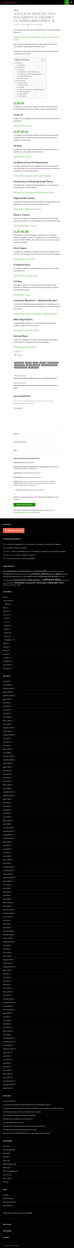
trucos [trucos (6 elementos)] (4, 583)
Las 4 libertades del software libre (13, 1122)
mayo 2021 (6, 849)
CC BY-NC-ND (20, 81)
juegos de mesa (19, 365)
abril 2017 (6, 984)
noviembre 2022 (8, 792)
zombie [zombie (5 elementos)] (18, 585)
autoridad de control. (32, 485)
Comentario (18, 408)
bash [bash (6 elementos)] (32, 571)
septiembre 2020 (8, 877)
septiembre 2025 (8, 695)
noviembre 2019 (8, 913)
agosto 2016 (7, 1013)
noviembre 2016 (8, 1002)
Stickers (7, 604)
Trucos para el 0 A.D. (9, 1101)
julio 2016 (6, 1017)
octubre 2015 (7, 1045)
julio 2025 (6, 703)
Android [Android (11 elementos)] (5, 571)
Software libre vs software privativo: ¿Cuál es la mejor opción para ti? (24, 1126)
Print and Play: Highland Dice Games (27, 209)
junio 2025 (6, 706)
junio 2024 (6, 738)
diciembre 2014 (8, 1081)
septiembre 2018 (8, 942)
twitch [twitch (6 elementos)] (12, 583)
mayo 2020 (6, 892)
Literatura (7, 632)
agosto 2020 (7, 881)
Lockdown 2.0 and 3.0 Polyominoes (29, 72)
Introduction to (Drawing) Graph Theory (30, 74)
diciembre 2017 (8, 959)
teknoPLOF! (6, 1153)
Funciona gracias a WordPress (11, 1245)
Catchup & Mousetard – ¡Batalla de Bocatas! (31, 89)
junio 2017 (6, 977)
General (5, 647)
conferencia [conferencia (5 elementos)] (61, 571)
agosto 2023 (7, 767)
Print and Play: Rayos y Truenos (25, 225)
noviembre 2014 (8, 1084)
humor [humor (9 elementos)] (13, 576)
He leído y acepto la (29, 490)
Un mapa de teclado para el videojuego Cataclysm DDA (20, 1129)
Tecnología (6, 665)
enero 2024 (6, 752)
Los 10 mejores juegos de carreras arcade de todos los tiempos (22, 1112)
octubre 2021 (7, 835)
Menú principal (71, 2)
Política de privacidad (36, 490)
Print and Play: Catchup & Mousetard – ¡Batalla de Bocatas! (36, 313)
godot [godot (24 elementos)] (58, 574)
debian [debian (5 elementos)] (21, 574)
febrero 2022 (7, 820)
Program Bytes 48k (9, 1150)
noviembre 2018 (8, 934)
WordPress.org (7, 1205)
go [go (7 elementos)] (55, 574)
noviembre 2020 (8, 870)
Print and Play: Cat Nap (22, 294)
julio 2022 (6, 802)
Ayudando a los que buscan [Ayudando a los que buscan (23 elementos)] (19, 571)
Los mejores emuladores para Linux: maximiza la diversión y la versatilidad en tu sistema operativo (33, 1108)
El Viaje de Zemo (24, 85)
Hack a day (6, 1160)
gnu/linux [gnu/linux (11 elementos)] (51, 574)
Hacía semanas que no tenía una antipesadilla (21, 558)
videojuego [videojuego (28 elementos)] (19, 582)
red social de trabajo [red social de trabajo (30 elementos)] (23, 579)
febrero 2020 (7, 902)
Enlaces (6, 657)
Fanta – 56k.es (7, 1178)
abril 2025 (6, 713)
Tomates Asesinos (10, 2)
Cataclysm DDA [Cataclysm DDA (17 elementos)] (40, 571)
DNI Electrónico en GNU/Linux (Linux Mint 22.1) (18, 1119)
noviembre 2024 (8, 728)
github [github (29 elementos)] (45, 573)
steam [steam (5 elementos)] (67, 580)
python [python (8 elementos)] (12, 580)
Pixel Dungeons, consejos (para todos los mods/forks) (19, 1115)
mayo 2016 (6, 1020)
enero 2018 (6, 956)
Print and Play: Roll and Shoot (24, 347)
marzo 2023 (6, 781)
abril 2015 (6, 1067)
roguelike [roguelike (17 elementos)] (36, 580)
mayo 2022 (6, 810)
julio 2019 (6, 920)
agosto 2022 (7, 799)
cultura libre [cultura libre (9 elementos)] (16, 574)
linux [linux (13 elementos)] (25, 576)
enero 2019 (6, 927)
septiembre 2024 (8, 735)
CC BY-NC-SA (20, 67)
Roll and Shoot (23, 94)
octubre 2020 (7, 874)
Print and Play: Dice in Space (24, 259)
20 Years (21, 70)
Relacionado (22, 96)
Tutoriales (6, 668)
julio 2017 (6, 974)
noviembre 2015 (8, 1042)
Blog (4, 607)
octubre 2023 (7, 763)
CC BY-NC (19, 63)
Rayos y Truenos (24, 78)
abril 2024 (6, 745)
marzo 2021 (6, 856)
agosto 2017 (7, 970)
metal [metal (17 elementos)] (29, 576)
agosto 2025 (7, 699)
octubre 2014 (7, 1088)
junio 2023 (6, 774)
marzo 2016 (6, 1027)
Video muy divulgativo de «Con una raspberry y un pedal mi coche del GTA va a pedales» (34, 544)
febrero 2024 (7, 749)
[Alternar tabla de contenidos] (42, 60)
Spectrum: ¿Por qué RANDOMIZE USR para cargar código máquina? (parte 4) (26, 1133)
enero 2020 (6, 906)
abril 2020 (6, 895)
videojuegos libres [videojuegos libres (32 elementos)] (55, 582)
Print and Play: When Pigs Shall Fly (26, 330)
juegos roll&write (21, 367)
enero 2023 (6, 788)
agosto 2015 (7, 1052)
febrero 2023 (7, 785)
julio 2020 (6, 885)
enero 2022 (6, 824)
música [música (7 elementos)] (60, 576)
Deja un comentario (35, 24)
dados (36, 362)
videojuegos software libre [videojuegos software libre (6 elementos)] (10, 585)
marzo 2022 (6, 817)
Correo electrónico (20, 442)
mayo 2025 (6, 710)
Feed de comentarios (9, 1202)
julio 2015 (6, 1056)
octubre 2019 (7, 917)
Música (6, 636)
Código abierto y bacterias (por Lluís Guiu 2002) (17, 1213)
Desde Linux (7, 1167)
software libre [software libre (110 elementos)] (52, 579)
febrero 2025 (7, 720)
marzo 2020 (6, 899)
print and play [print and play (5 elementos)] (6, 580)
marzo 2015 (6, 1070)
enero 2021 (6, 863)
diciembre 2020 (8, 867)
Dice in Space (23, 83)
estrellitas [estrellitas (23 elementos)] (36, 574)
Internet (5, 654)
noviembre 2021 (8, 831)
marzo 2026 (6, 685)
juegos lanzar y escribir (49, 365)
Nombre (17, 433)
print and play (33, 367)
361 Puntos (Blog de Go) (10, 1171)
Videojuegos (8, 640)
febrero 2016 (7, 1031)
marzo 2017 (6, 988)
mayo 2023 (6, 777)
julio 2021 (6, 845)
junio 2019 (6, 924)
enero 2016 (6, 1034)
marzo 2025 (6, 717)
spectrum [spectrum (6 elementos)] (63, 580)
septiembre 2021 (8, 838)
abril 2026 (6, 681)
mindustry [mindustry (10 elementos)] (35, 576)
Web (15, 450)
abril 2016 (6, 1024)
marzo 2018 (6, 952)
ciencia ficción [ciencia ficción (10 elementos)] (51, 571)
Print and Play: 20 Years (22, 156)
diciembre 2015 (8, 1038)
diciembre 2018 (8, 931)
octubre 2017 (7, 963)
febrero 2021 (7, 860)
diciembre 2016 (8, 999)
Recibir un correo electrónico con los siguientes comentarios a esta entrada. (36, 498)
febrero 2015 (7, 1074)
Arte (4, 597)
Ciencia (5, 611)
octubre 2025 (7, 692)
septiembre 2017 (8, 967)
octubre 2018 (7, 938)
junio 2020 (6, 888)
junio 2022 (6, 806)
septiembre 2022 (8, 795)
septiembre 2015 (8, 1049)
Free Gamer (6, 1146)
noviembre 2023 (8, 760)
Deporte (5, 643)
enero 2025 (6, 724)
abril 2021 (6, 852)
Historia (6, 625)
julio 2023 (6, 770)
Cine (5, 622)
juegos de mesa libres (33, 365)
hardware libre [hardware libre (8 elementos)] (7, 576)
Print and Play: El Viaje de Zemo (25, 275)
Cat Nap (21, 87)
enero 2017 (6, 995)
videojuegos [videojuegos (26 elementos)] (41, 582)
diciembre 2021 (8, 827)
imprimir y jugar (53, 362)
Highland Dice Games (25, 76)
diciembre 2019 (8, 910)
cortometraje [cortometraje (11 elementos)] (7, 574)
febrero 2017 (7, 992)
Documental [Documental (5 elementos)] (28, 574)
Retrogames (6, 661)
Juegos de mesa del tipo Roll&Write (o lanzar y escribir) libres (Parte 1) (37, 377)
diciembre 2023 (8, 756)
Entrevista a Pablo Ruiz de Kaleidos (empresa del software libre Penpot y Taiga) (37, 385)
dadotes (42, 362)
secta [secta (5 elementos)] (41, 580)
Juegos (16, 10)
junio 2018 (6, 945)
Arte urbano (7, 600)
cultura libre (19, 362)
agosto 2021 (7, 842)
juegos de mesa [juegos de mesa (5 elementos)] (19, 576)
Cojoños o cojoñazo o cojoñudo (17, 548)
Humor (5, 650)
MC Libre (6, 1182)
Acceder (5, 1195)
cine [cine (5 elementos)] (57, 571)
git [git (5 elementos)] (41, 574)
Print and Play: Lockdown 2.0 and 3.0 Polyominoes (32, 175)
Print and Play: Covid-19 (23, 125)
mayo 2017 (6, 981)
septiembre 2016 (8, 1009)
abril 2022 (6, 813)
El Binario (6, 1157)
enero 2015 (6, 1077)
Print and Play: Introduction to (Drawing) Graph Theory (34, 192)
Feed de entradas (8, 1198)
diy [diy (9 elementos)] (24, 574)
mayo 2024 (6, 742)
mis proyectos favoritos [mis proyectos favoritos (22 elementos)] (48, 576)
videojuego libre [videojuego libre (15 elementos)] (30, 583)
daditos (28, 362)
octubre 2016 (7, 1006)
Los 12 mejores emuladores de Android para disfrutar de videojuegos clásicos (26, 1104)
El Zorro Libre (7, 1175)
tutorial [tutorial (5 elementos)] (8, 583)
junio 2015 (6, 1059)
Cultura (5, 615)
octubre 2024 (7, 731)
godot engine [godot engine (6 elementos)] (64, 574)
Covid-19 (22, 65)
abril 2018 (6, 949)
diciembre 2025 (8, 688)
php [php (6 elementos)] (63, 576)
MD (25, 24)
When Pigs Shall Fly (24, 91)
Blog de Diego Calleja (9, 1164)
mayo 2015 (6, 1063)
